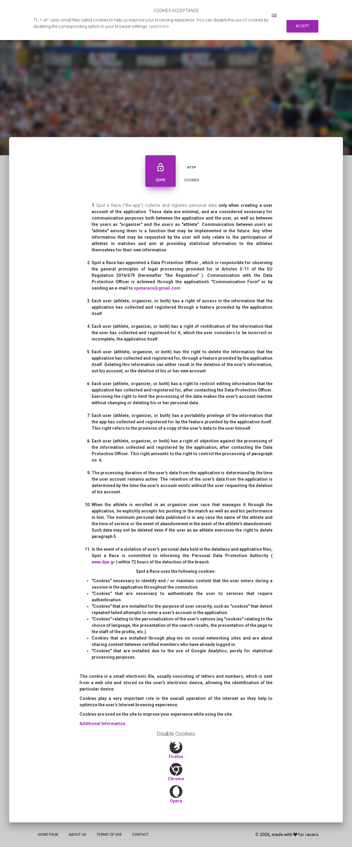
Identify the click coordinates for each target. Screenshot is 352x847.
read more (159, 26)
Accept (302, 26)
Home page (48, 834)
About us (77, 834)
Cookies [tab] (191, 170)
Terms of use (109, 834)
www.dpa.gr (104, 562)
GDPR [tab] (160, 170)
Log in (256, 15)
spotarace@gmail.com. (157, 288)
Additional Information (102, 723)
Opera (176, 800)
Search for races (202, 15)
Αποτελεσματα (161, 15)
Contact (140, 834)
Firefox (176, 756)
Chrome (176, 778)
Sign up (235, 15)
